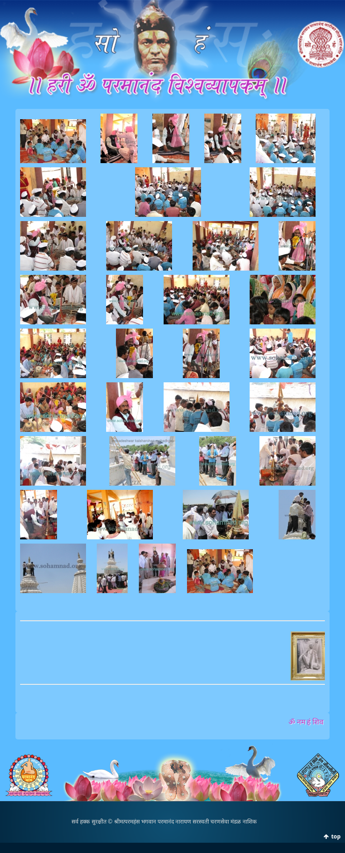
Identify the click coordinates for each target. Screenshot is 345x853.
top (335, 836)
